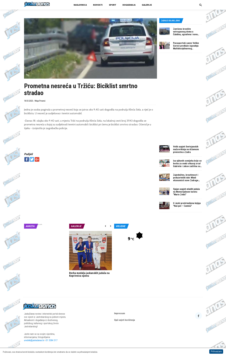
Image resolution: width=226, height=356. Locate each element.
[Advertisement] (90, 185)
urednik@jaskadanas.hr (34, 340)
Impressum (119, 313)
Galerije (147, 4)
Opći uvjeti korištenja (124, 320)
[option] (90, 255)
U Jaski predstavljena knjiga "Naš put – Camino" (187, 204)
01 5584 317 (51, 340)
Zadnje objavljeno (170, 20)
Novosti (98, 4)
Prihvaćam (216, 351)
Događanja (129, 4)
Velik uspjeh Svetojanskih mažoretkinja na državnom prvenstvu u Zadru (186, 149)
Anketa (30, 226)
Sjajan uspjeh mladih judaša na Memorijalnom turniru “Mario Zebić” (186, 192)
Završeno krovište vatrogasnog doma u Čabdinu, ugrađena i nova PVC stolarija (185, 33)
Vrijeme (120, 226)
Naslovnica (80, 4)
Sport (112, 4)
